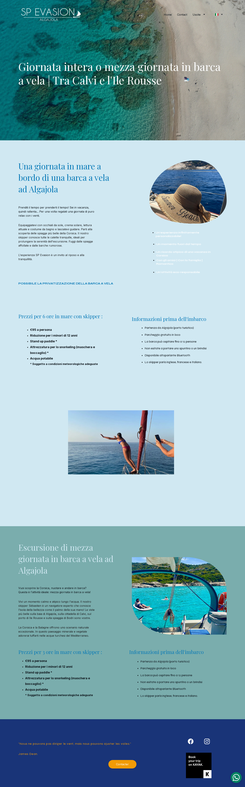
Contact (182, 14)
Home (168, 14)
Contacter (122, 764)
